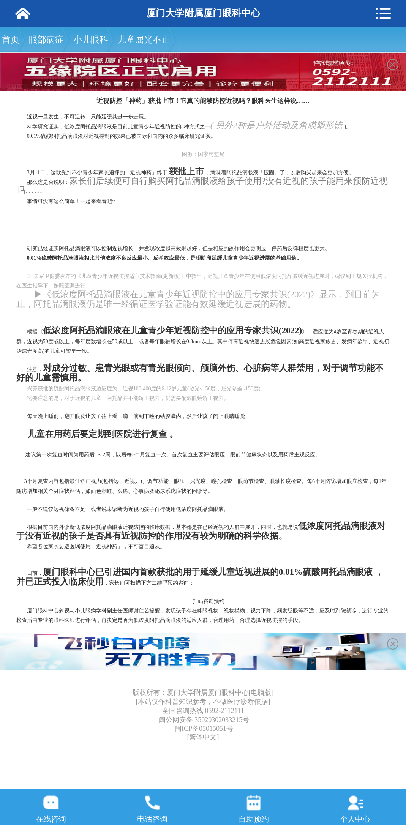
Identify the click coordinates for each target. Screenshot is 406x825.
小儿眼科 (90, 39)
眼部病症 (46, 39)
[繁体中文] (203, 737)
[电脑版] (261, 692)
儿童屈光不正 (144, 39)
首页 (10, 39)
